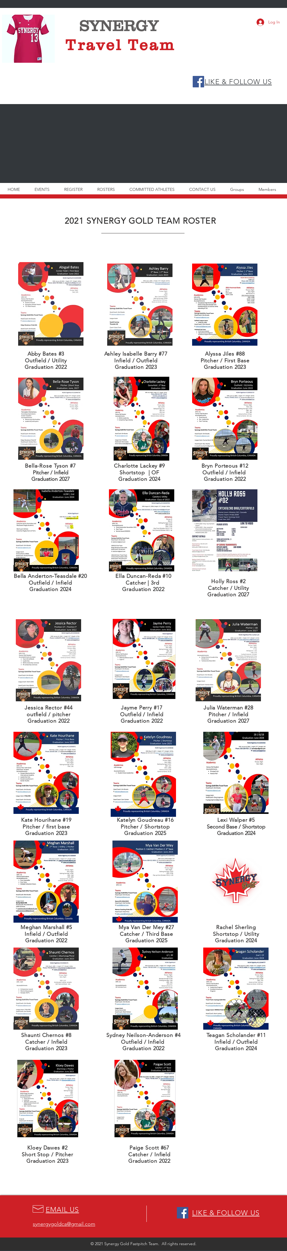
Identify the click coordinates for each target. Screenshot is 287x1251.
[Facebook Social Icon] (198, 81)
